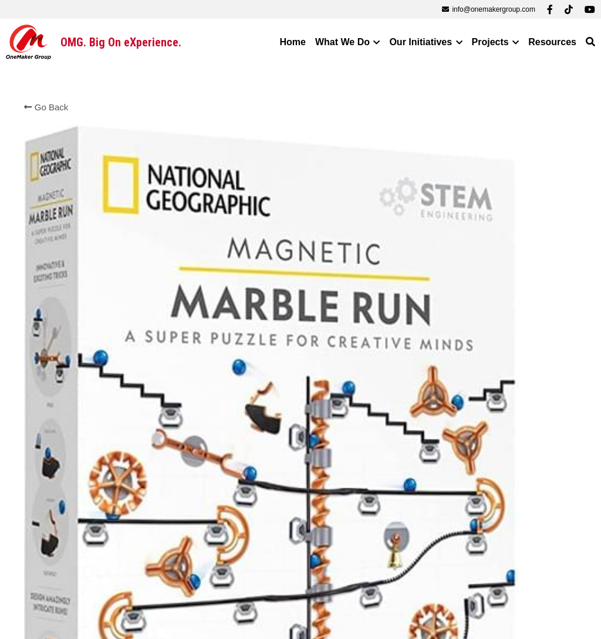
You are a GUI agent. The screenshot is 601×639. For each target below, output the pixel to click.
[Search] (590, 42)
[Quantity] (467, 454)
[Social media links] (550, 9)
